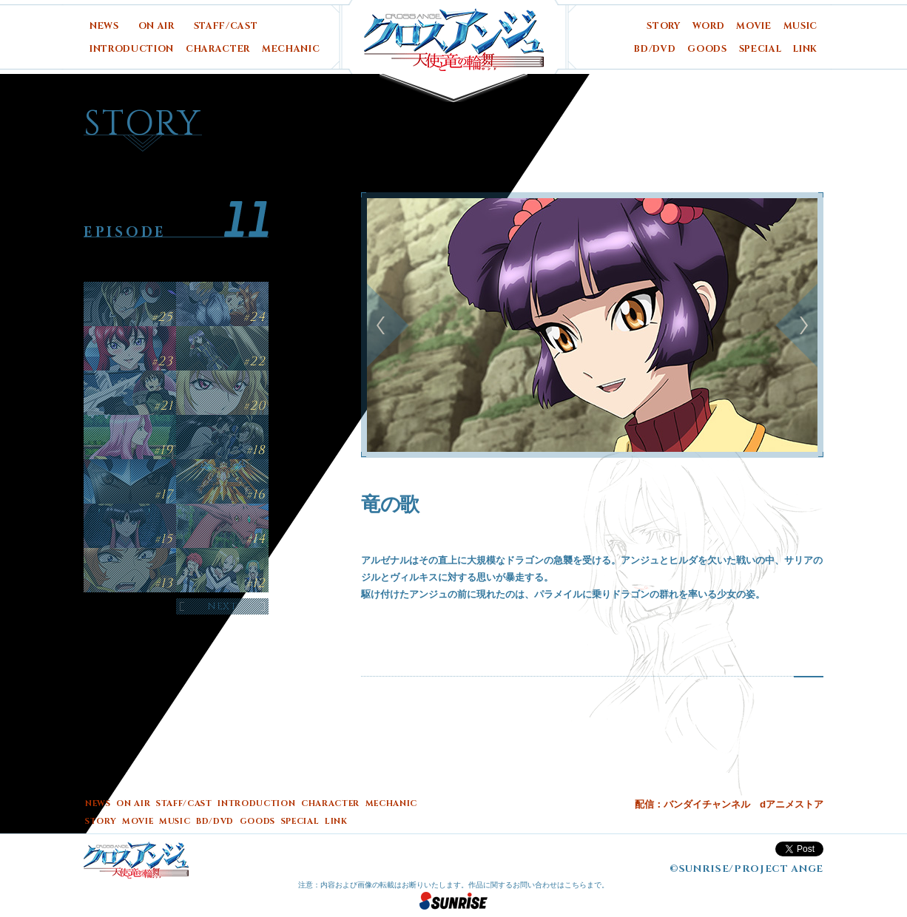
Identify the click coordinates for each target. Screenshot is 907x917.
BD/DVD (654, 49)
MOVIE (753, 26)
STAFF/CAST (226, 26)
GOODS (706, 49)
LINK (805, 49)
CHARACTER (218, 49)
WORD (708, 26)
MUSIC (800, 26)
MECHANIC (291, 49)
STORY (663, 26)
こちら (575, 885)
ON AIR (156, 26)
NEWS (104, 26)
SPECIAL (760, 49)
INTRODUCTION (132, 49)
